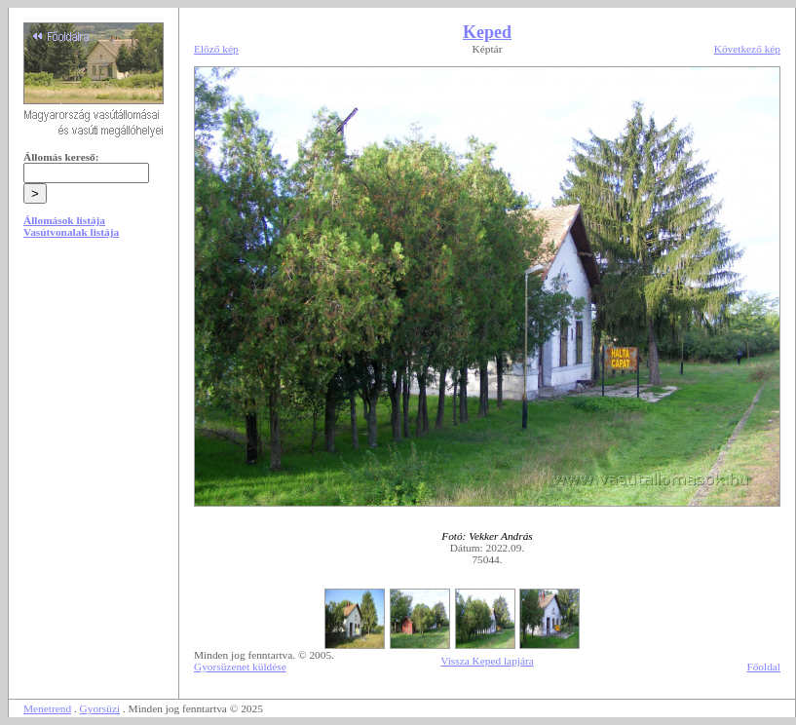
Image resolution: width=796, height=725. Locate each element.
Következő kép (747, 49)
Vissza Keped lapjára (487, 661)
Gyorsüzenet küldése (240, 666)
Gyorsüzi (100, 708)
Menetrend (47, 708)
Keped (487, 32)
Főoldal (763, 666)
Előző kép (216, 49)
